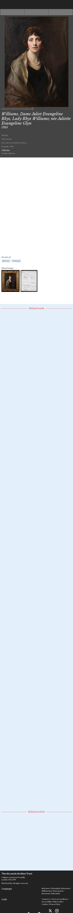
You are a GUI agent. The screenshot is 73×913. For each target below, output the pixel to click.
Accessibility (47, 901)
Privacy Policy (54, 904)
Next (61, 12)
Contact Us (46, 899)
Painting (6, 261)
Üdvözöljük (55, 888)
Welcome (46, 888)
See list (37, 12)
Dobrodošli (55, 893)
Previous (12, 12)
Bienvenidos (58, 891)
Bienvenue (65, 888)
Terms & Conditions (60, 899)
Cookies (45, 904)
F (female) (16, 261)
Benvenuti (46, 893)
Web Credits (58, 901)
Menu (68, 4)
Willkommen (47, 891)
